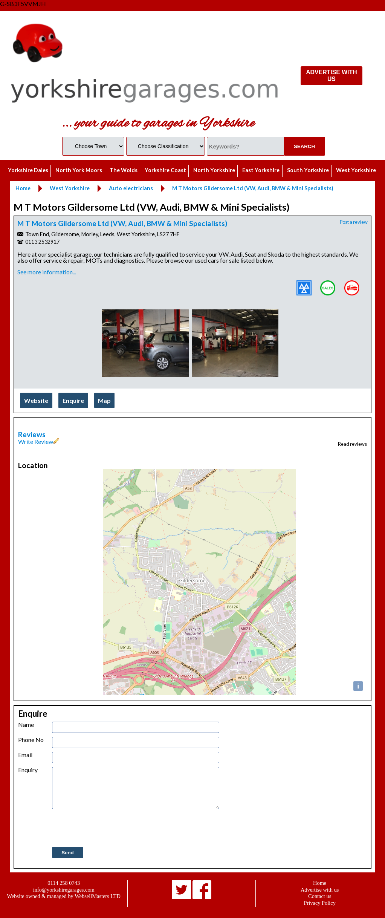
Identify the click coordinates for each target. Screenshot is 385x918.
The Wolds (124, 170)
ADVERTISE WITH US (331, 75)
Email (25, 755)
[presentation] (109, 828)
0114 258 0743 (63, 883)
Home (319, 883)
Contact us (319, 896)
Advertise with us (320, 890)
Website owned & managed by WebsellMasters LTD (64, 896)
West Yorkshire (356, 170)
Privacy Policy (320, 903)
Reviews (32, 434)
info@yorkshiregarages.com (64, 890)
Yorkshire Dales (28, 170)
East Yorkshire (261, 170)
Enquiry (28, 770)
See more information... (46, 271)
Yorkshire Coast (165, 170)
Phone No (31, 740)
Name (26, 725)
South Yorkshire (308, 170)
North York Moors (78, 170)
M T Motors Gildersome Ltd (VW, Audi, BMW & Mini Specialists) (122, 223)
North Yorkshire (214, 170)
